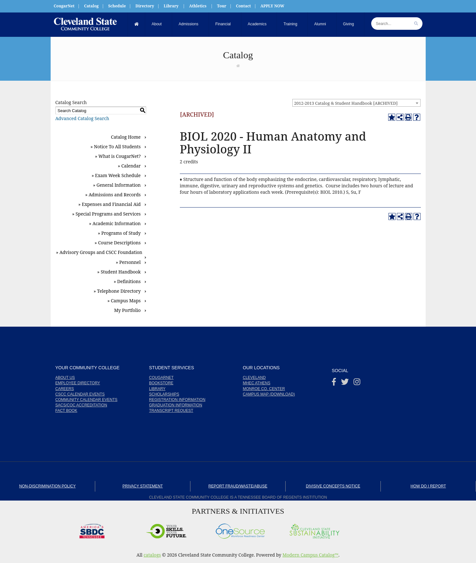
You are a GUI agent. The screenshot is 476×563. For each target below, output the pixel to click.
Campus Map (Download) (269, 394)
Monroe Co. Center (264, 389)
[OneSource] (240, 529)
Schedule (117, 6)
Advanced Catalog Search (82, 118)
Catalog (91, 6)
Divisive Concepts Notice (333, 486)
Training (290, 24)
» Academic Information (115, 223)
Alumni (320, 24)
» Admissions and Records (113, 195)
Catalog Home (126, 137)
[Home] (137, 24)
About (157, 24)
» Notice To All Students (115, 146)
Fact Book (66, 410)
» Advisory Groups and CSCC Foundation (99, 252)
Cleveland (254, 377)
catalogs (152, 555)
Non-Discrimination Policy (47, 486)
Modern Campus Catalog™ (310, 555)
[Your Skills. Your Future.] (166, 529)
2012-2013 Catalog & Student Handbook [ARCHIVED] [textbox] (346, 103)
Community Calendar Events (86, 399)
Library (171, 6)
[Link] (238, 65)
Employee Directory (77, 383)
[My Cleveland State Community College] (85, 24)
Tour (221, 6)
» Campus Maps (124, 301)
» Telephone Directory (117, 291)
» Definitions (127, 281)
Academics (257, 24)
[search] (416, 23)
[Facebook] (334, 383)
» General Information (117, 185)
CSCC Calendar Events (80, 394)
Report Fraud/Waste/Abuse (237, 486)
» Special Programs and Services (106, 214)
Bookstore (161, 383)
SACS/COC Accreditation (81, 405)
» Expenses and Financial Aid (109, 204)
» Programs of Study (119, 233)
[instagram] (357, 383)
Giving (348, 24)
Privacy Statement (142, 486)
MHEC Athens (257, 383)
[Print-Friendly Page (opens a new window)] (408, 117)
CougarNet (64, 6)
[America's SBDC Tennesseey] (91, 529)
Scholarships (164, 394)
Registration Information (177, 399)
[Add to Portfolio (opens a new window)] (391, 117)
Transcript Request (171, 410)
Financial (223, 24)
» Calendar (129, 166)
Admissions (188, 24)
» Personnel (128, 262)
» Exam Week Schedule (116, 175)
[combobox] (356, 103)
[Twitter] (345, 383)
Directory (144, 6)
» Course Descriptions (118, 243)
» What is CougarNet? (118, 156)
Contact (243, 6)
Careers (64, 389)
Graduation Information (175, 405)
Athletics (197, 6)
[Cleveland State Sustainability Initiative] (314, 529)
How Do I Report (428, 486)
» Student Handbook (119, 272)
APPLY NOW (272, 6)
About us (65, 377)
